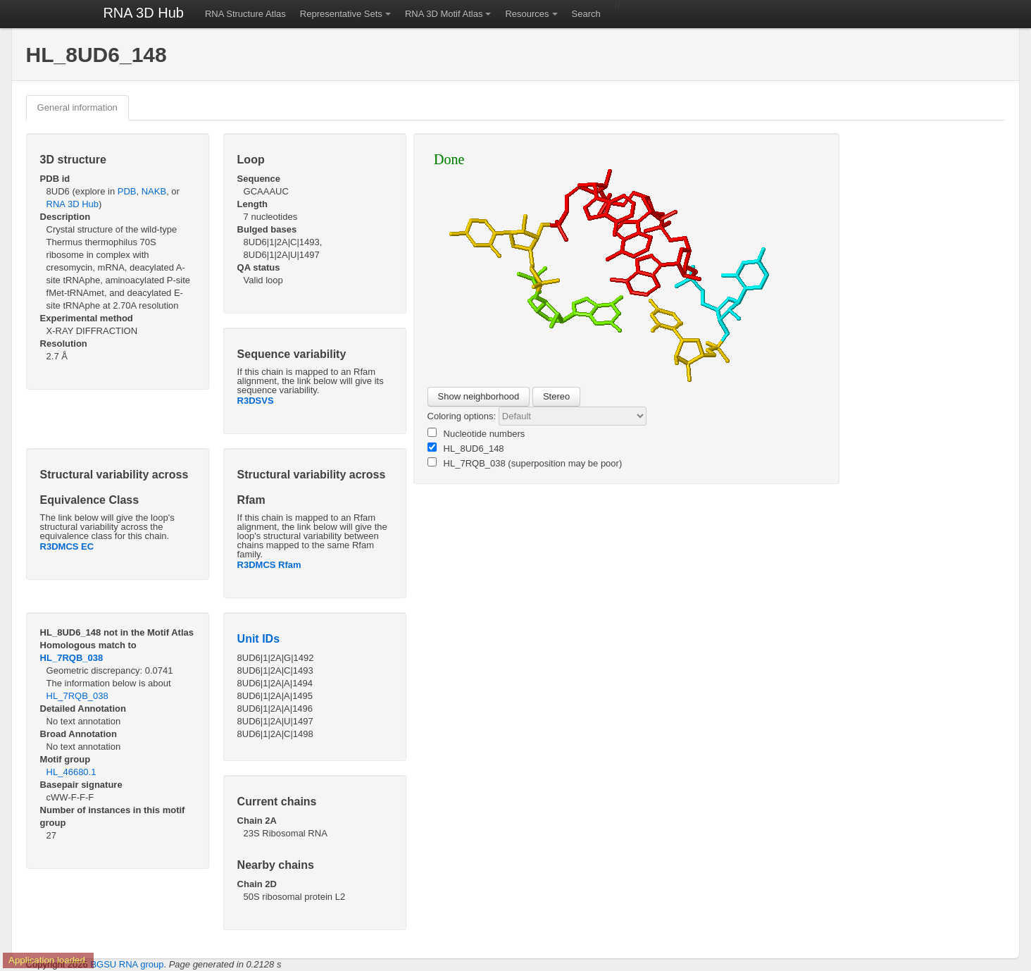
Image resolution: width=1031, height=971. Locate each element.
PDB (127, 191)
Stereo (556, 396)
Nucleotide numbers (476, 433)
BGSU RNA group (126, 964)
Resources (527, 13)
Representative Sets (341, 13)
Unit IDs (258, 639)
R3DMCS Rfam (269, 564)
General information (77, 107)
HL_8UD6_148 (465, 448)
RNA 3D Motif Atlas (444, 13)
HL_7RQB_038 (72, 658)
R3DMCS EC (67, 546)
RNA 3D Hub (143, 12)
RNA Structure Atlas (245, 13)
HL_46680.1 (71, 772)
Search (586, 13)
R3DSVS (255, 400)
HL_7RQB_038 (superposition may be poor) (525, 463)
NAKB (154, 191)
